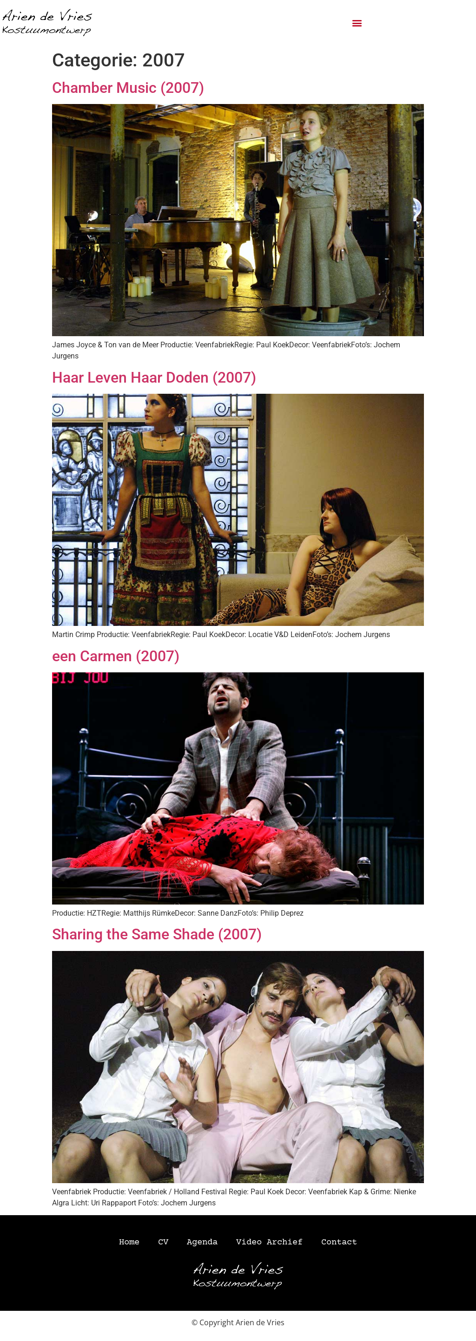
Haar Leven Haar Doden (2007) (154, 377)
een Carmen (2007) (115, 656)
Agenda (202, 1242)
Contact (339, 1242)
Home (129, 1242)
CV (163, 1242)
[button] (357, 23)
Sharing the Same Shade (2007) (157, 934)
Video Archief (269, 1242)
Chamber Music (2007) (128, 88)
